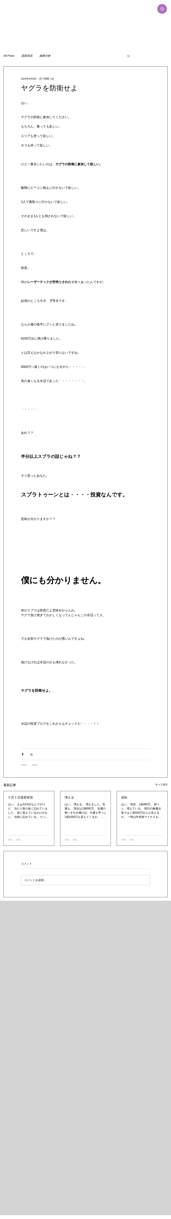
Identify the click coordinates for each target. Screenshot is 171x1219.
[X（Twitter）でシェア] (31, 754)
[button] (128, 55)
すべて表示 (161, 784)
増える (69, 797)
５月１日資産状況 (20, 797)
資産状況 (26, 55)
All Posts (8, 55)
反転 (124, 797)
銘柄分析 (45, 55)
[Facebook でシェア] (22, 754)
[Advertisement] (67, 24)
